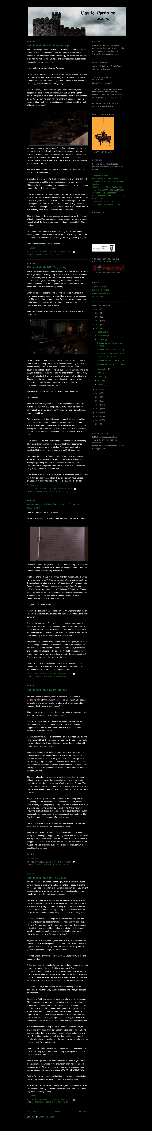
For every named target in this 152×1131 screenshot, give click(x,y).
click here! (114, 54)
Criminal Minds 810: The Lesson (47, 877)
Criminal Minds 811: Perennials (47, 689)
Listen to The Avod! (100, 290)
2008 (97, 420)
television (55, 254)
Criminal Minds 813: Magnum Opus (49, 45)
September (103, 369)
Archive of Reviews (100, 175)
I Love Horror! (98, 297)
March (101, 377)
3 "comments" (64, 862)
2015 (97, 393)
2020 (97, 317)
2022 (97, 313)
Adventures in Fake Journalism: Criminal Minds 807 (53, 506)
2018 (97, 324)
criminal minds (42, 254)
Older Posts (83, 1111)
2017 (97, 328)
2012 (97, 405)
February (102, 380)
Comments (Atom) (46, 1117)
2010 (97, 412)
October (101, 339)
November (102, 336)
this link (118, 97)
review (53, 491)
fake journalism (58, 676)
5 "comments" (64, 1099)
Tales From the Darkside (102, 201)
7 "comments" (64, 251)
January (101, 384)
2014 (97, 397)
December (102, 332)
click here (96, 69)
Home (58, 1111)
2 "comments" (64, 674)
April (100, 373)
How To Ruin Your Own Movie (105, 178)
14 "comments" (65, 489)
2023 (97, 309)
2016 (97, 389)
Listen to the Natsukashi (102, 293)
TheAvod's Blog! (99, 286)
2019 (97, 321)
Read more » (32, 248)
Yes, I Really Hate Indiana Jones (106, 204)
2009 (97, 416)
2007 (97, 424)
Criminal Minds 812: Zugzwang (46, 267)
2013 (97, 401)
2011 (97, 408)
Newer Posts (32, 1111)
